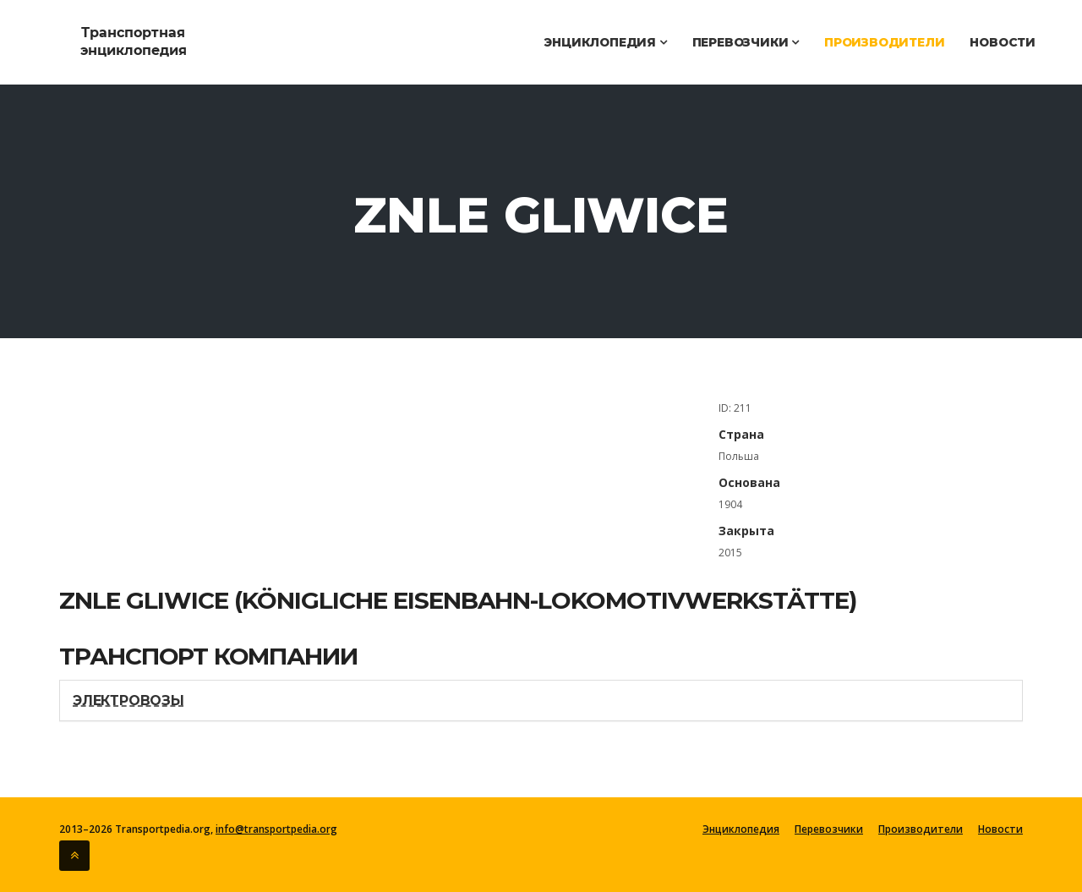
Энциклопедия (605, 42)
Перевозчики (745, 42)
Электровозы (128, 700)
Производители (884, 42)
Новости (1003, 42)
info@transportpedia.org (276, 829)
